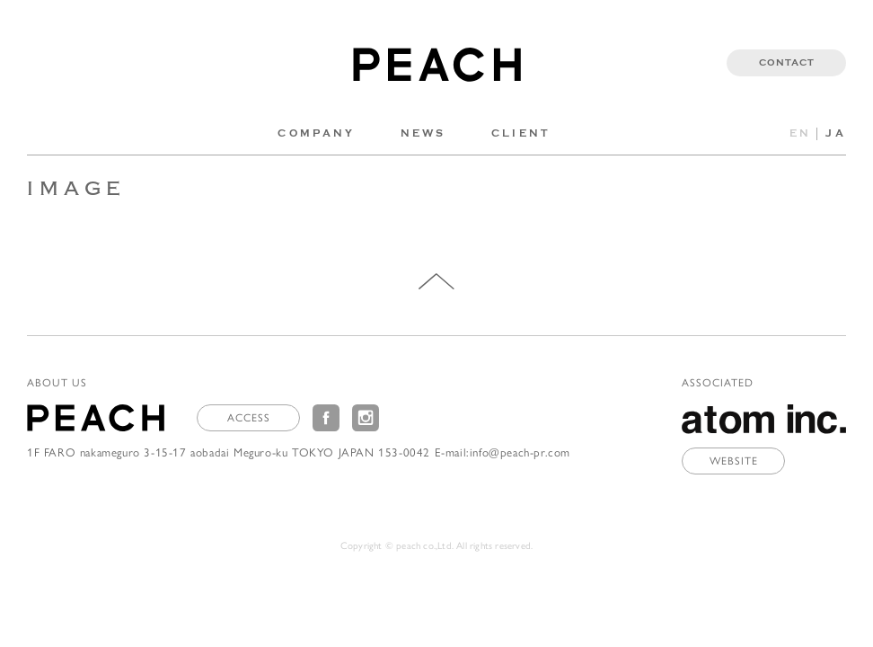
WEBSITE (734, 460)
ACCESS (248, 417)
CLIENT (521, 133)
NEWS (423, 133)
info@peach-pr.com (520, 451)
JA (835, 133)
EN (800, 133)
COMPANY (316, 133)
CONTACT (787, 63)
